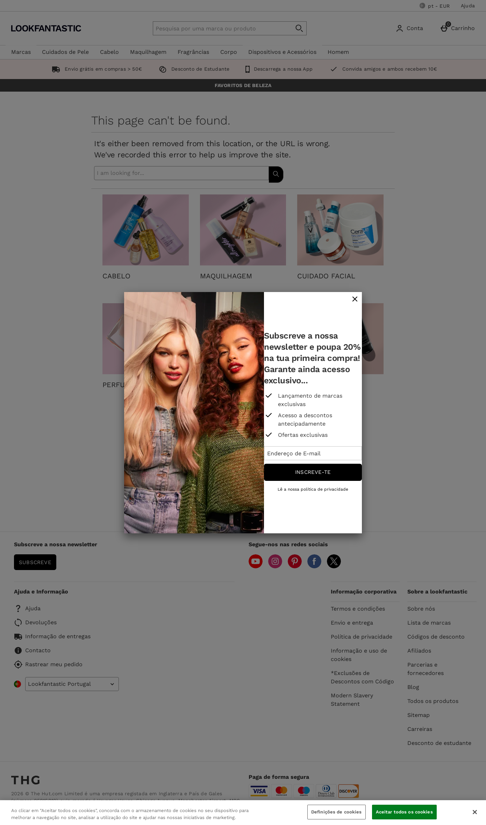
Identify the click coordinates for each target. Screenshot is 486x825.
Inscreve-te (313, 472)
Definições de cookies (336, 812)
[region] (243, 812)
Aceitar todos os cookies (404, 812)
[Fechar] (475, 812)
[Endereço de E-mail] (313, 453)
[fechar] (355, 299)
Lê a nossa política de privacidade (313, 489)
